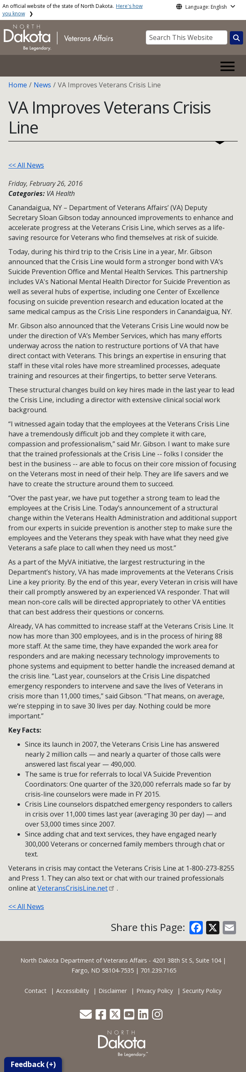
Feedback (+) (33, 1064)
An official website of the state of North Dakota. (72, 9)
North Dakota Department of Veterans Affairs (83, 960)
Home (17, 84)
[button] (86, 1016)
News (42, 84)
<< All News (26, 165)
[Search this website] (236, 38)
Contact (36, 991)
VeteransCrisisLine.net (72, 888)
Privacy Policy (154, 991)
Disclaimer (112, 991)
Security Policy (201, 991)
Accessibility (72, 991)
